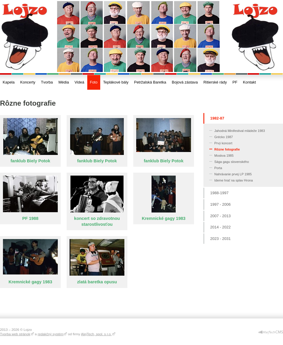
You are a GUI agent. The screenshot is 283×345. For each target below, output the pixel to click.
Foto (94, 82)
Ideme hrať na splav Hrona (233, 180)
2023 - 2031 (220, 238)
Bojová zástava (185, 82)
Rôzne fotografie (227, 149)
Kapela (8, 82)
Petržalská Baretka (150, 82)
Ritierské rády (215, 82)
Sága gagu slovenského (231, 161)
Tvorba (47, 82)
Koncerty (27, 82)
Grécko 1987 (223, 137)
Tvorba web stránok (15, 334)
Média (63, 82)
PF (234, 82)
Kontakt (249, 82)
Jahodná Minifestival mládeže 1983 (239, 131)
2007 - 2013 (220, 216)
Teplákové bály (116, 82)
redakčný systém (51, 334)
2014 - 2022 (220, 227)
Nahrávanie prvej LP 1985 (233, 174)
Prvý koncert (223, 143)
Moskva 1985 (223, 155)
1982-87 (217, 118)
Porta (218, 168)
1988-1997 (219, 193)
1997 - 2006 (220, 204)
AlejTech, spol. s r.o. (96, 334)
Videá (79, 82)
